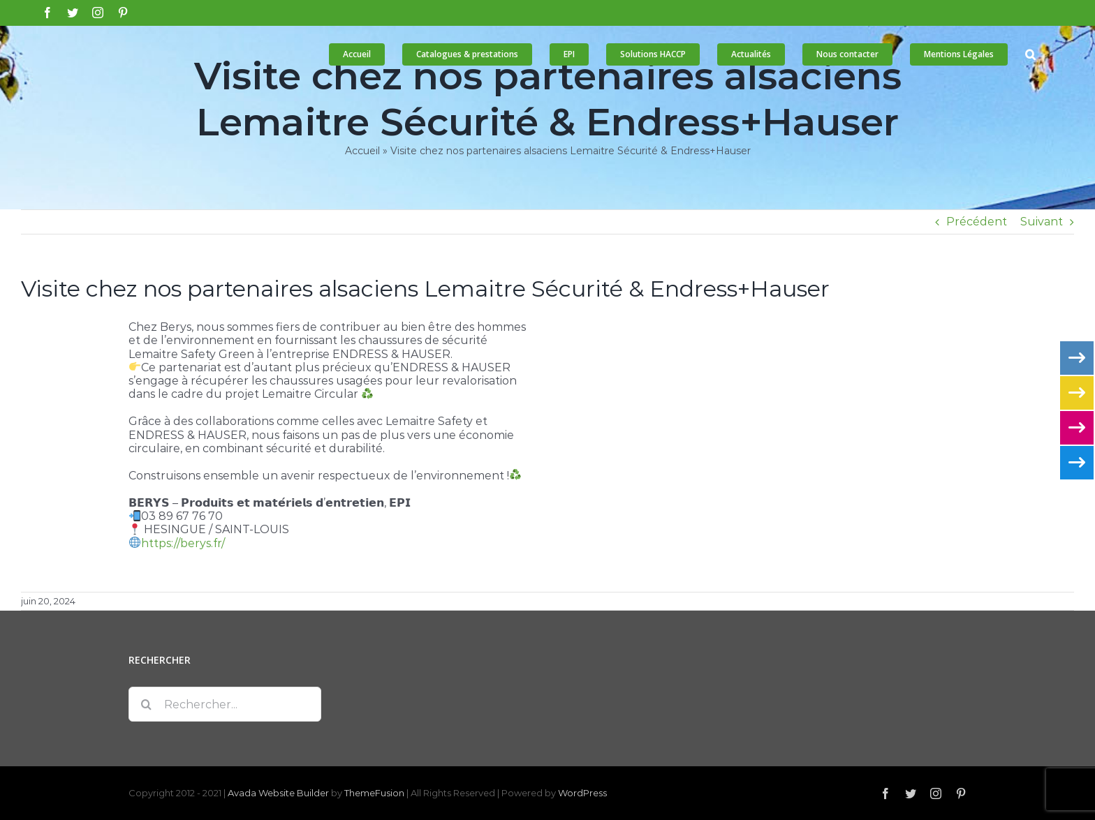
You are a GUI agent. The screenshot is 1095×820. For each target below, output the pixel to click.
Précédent (976, 221)
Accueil (362, 150)
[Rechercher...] (224, 704)
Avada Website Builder (278, 792)
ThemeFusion (374, 792)
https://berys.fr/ (183, 543)
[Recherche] (145, 704)
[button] (1030, 54)
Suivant (1041, 221)
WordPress (582, 792)
